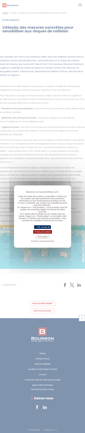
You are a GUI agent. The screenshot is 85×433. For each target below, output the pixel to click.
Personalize (42, 237)
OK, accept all (42, 227)
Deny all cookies (42, 232)
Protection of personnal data (42, 241)
